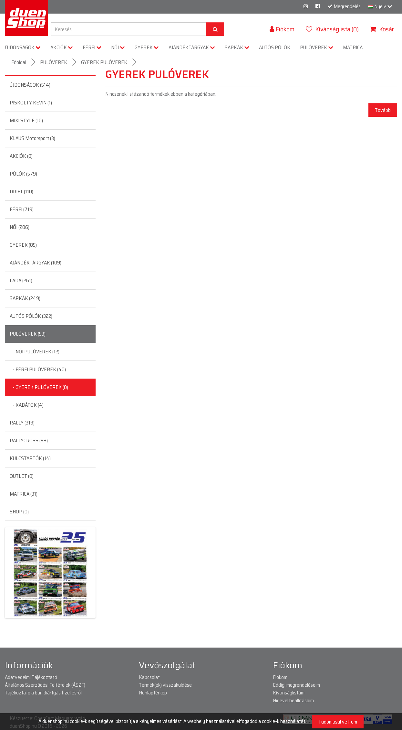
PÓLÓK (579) (23, 174)
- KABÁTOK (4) (27, 405)
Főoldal (18, 62)
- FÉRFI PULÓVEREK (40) (38, 369)
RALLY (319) (22, 423)
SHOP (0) (19, 512)
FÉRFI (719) (22, 209)
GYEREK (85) (23, 245)
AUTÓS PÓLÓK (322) (31, 316)
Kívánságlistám (288, 693)
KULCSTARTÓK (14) (30, 458)
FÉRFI (92, 47)
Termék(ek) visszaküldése (165, 685)
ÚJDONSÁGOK (23, 47)
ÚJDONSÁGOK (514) (30, 85)
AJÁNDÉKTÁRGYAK (192, 47)
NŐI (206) (19, 227)
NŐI (118, 47)
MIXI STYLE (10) (26, 120)
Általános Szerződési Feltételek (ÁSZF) (45, 685)
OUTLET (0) (22, 476)
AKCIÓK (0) (21, 156)
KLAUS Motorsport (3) (32, 138)
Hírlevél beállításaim (293, 700)
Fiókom (280, 677)
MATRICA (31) (23, 494)
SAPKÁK (237, 47)
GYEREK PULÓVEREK (104, 62)
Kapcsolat (149, 677)
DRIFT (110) (21, 192)
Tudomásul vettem (337, 722)
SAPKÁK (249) (25, 298)
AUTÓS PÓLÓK (274, 47)
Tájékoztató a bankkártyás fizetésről (43, 693)
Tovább (383, 110)
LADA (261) (21, 280)
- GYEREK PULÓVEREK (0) (39, 387)
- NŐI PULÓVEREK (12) (34, 352)
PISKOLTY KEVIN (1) (31, 103)
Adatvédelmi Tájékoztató (31, 677)
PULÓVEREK (316, 47)
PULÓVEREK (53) (28, 334)
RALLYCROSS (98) (29, 440)
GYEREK (147, 47)
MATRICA (353, 47)
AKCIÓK (61, 47)
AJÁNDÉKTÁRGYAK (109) (35, 263)
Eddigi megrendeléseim (296, 685)
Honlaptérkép (153, 693)
